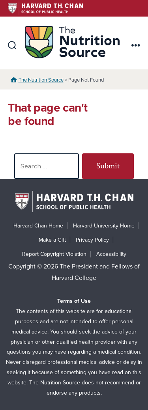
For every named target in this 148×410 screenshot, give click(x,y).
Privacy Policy (92, 240)
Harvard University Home (104, 225)
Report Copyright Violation (54, 254)
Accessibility (111, 254)
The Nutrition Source (41, 80)
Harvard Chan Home (38, 225)
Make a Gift (52, 240)
